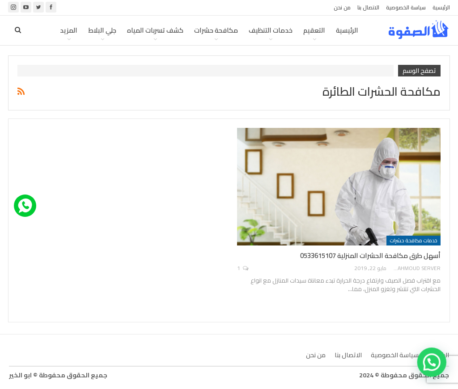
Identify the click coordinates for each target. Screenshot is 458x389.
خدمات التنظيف (271, 30)
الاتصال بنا (368, 7)
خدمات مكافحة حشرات (413, 240)
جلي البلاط (102, 30)
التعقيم (314, 30)
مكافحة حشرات (216, 30)
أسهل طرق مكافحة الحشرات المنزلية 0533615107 (370, 255)
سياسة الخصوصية (406, 7)
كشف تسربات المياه (155, 30)
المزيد (68, 30)
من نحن (342, 7)
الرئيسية (441, 7)
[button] (432, 364)
